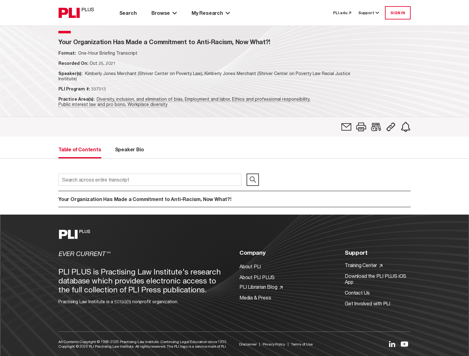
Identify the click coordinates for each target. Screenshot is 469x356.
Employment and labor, (208, 99)
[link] (346, 127)
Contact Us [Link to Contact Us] (357, 292)
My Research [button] (211, 13)
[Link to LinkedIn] (392, 344)
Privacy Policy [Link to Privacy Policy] (274, 344)
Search (128, 13)
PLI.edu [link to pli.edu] (342, 12)
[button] (361, 127)
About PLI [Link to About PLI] (250, 266)
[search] (253, 180)
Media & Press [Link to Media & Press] (255, 297)
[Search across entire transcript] (150, 180)
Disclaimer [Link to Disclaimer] (248, 344)
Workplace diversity (147, 104)
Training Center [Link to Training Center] (363, 265)
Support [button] (369, 12)
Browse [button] (164, 13)
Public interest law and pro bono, (92, 104)
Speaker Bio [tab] (129, 149)
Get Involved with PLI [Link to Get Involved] (367, 303)
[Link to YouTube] (404, 344)
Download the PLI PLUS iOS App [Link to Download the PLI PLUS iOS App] (375, 279)
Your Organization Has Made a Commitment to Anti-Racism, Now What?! (144, 199)
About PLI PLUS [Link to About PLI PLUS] (257, 277)
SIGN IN (398, 12)
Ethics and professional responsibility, (271, 99)
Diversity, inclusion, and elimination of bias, (140, 99)
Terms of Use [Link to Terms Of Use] (302, 344)
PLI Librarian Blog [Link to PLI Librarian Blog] (261, 287)
